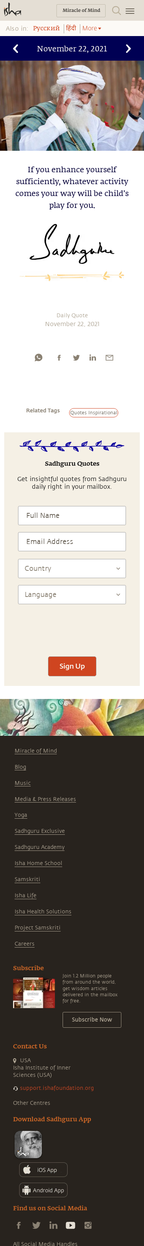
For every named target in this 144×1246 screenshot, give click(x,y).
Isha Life (25, 895)
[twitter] (76, 357)
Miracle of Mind (36, 751)
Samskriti (27, 879)
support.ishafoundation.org (57, 1088)
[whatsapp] (38, 357)
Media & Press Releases (45, 799)
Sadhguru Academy (40, 847)
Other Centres (31, 1103)
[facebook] (59, 357)
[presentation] (72, 627)
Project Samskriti (38, 928)
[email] (109, 357)
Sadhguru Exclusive (40, 831)
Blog (20, 767)
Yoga (21, 815)
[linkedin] (92, 357)
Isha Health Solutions (43, 912)
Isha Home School (38, 863)
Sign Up (72, 666)
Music (23, 783)
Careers (25, 944)
